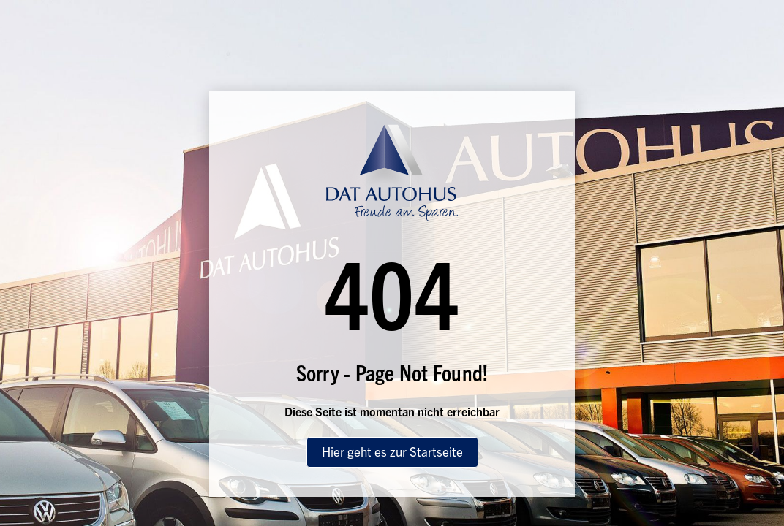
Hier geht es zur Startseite (392, 451)
